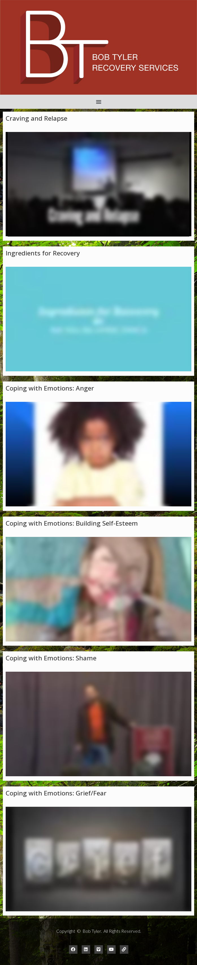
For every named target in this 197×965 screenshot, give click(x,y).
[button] (98, 101)
